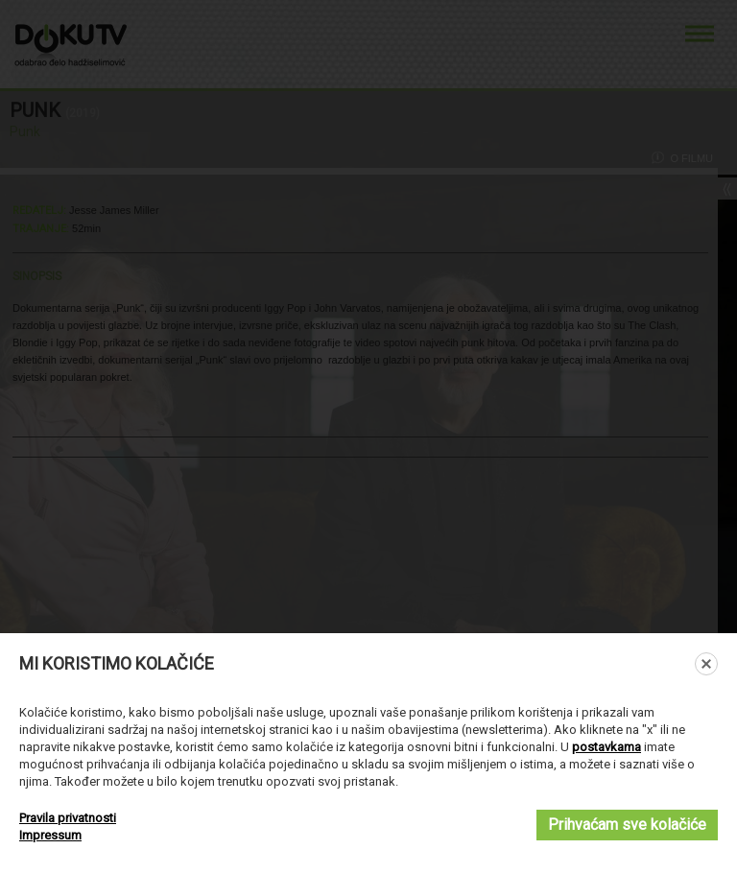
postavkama (606, 747)
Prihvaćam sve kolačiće (627, 824)
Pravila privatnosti (67, 818)
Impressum (50, 835)
